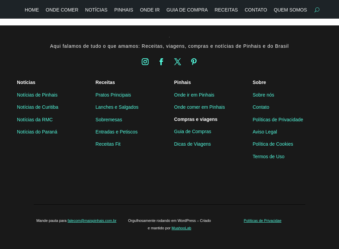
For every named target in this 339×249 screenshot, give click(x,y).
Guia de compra (187, 10)
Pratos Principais (113, 95)
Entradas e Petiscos (116, 131)
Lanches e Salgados (116, 107)
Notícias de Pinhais (37, 95)
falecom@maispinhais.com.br (92, 221)
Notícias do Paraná (37, 131)
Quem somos (290, 10)
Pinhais (123, 10)
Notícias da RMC (35, 119)
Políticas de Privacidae (262, 221)
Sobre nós (263, 95)
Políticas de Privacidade (278, 119)
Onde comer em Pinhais (199, 107)
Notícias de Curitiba (37, 107)
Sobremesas (108, 119)
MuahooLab (181, 228)
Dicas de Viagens (192, 144)
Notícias (96, 10)
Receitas (226, 10)
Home (32, 10)
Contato (256, 10)
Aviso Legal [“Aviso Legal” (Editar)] (265, 131)
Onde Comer (62, 10)
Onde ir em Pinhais (194, 95)
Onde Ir (150, 10)
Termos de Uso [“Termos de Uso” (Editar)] (269, 156)
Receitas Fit (107, 144)
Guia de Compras (192, 131)
